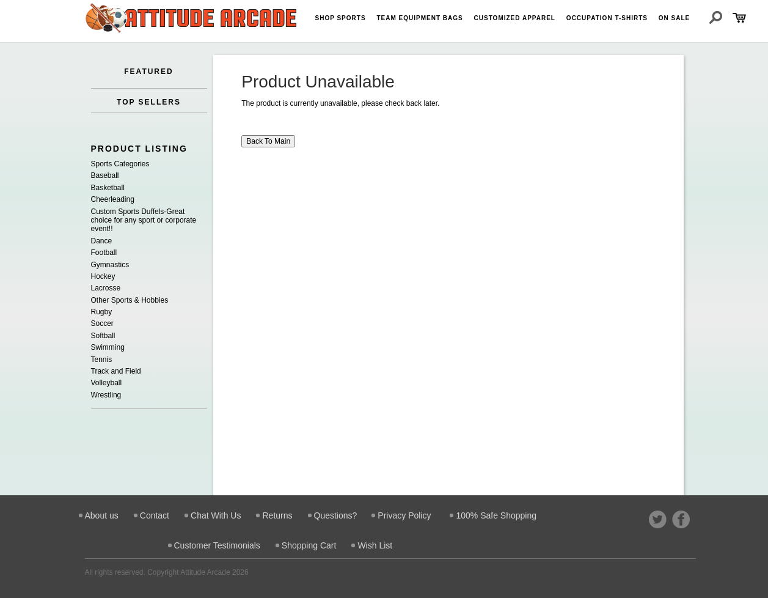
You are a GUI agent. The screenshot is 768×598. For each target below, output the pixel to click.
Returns (277, 515)
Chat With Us (216, 515)
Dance (101, 241)
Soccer (102, 323)
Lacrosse (106, 288)
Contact (154, 515)
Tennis (101, 359)
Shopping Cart (309, 545)
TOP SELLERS (149, 102)
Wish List (374, 545)
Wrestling (106, 395)
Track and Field (116, 371)
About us (102, 515)
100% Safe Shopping (496, 515)
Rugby (101, 312)
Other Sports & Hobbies (130, 300)
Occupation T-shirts (607, 18)
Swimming (108, 347)
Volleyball (106, 382)
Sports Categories (120, 164)
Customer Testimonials (217, 545)
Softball (103, 335)
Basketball (108, 187)
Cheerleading (112, 199)
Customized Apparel (514, 18)
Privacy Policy (404, 515)
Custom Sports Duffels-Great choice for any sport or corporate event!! (144, 220)
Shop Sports (340, 18)
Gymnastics (110, 264)
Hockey (103, 276)
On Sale (674, 18)
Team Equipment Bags (419, 18)
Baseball (105, 175)
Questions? (335, 515)
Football (104, 252)
